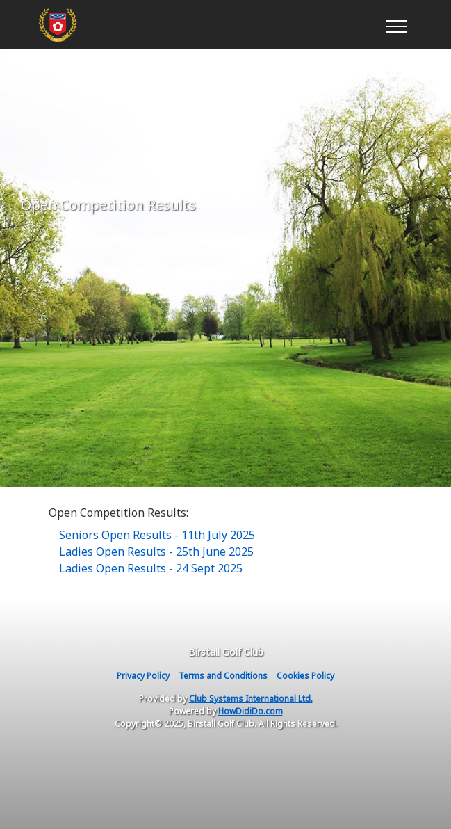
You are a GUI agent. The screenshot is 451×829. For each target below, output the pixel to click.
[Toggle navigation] (395, 24)
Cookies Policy (305, 676)
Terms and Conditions (223, 676)
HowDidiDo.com (250, 711)
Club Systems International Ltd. (251, 699)
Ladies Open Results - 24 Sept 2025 (151, 568)
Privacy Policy (143, 676)
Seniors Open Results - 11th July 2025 (157, 534)
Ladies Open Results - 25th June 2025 (156, 551)
